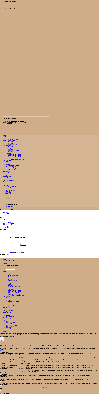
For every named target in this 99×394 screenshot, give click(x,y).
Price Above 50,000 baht (14, 158)
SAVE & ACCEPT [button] (4, 393)
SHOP (4, 137)
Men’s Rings (11, 169)
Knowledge (8, 191)
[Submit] (0, 257)
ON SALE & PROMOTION (17, 159)
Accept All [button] (11, 336)
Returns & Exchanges (11, 187)
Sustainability (9, 174)
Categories (8, 145)
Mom (9, 170)
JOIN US (5, 181)
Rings (9, 148)
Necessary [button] (3, 349)
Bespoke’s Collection (13, 165)
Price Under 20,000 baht (14, 155)
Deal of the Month (12, 144)
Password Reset (10, 180)
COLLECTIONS (7, 160)
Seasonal (8, 164)
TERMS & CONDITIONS (9, 260)
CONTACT (5, 263)
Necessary (4, 351)
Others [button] (2, 389)
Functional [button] (3, 372)
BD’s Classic (11, 163)
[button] (5, 10)
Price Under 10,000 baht (14, 154)
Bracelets (10, 151)
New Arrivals (11, 140)
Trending (8, 138)
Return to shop (9, 206)
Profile (7, 177)
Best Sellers (11, 141)
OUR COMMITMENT (8, 171)
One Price (10, 143)
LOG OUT (8, 179)
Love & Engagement (11, 166)
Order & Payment (10, 190)
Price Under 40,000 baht (14, 156)
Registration (9, 182)
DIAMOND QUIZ (7, 194)
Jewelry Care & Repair (11, 189)
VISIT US (5, 175)
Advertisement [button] (4, 384)
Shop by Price (9, 153)
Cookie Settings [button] (4, 336)
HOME (4, 135)
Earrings (10, 149)
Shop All (10, 146)
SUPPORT (5, 184)
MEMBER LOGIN (7, 176)
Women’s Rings (12, 168)
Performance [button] (3, 376)
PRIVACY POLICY (7, 262)
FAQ (7, 185)
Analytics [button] (2, 380)
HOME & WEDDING (13, 139)
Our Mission (9, 172)
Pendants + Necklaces (14, 150)
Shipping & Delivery (11, 186)
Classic (7, 161)
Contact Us (8, 192)
